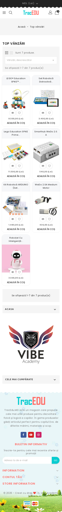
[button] (50, 12)
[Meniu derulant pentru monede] (30, 3)
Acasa (9, 309)
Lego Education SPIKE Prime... (16, 133)
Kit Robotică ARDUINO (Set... (16, 186)
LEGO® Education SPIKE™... (16, 80)
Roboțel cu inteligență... (16, 239)
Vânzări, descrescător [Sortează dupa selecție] (31, 60)
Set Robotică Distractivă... (46, 80)
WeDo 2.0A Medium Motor (46, 186)
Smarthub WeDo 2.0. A (46, 133)
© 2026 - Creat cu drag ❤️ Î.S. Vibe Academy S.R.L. (31, 494)
